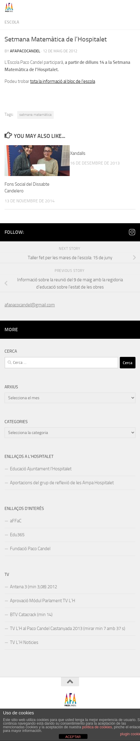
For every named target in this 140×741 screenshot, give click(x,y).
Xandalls (77, 153)
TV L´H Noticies (24, 642)
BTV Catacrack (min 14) (31, 614)
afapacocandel (25, 51)
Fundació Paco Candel (30, 548)
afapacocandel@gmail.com (30, 305)
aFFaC (15, 521)
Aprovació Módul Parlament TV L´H (42, 600)
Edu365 (17, 534)
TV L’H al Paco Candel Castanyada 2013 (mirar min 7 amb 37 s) (67, 628)
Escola (12, 22)
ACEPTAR (73, 737)
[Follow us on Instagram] (131, 232)
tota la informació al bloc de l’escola (62, 81)
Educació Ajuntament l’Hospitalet (41, 469)
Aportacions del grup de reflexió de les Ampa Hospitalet (62, 482)
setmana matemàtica (35, 115)
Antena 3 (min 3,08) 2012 (33, 586)
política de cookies (97, 727)
